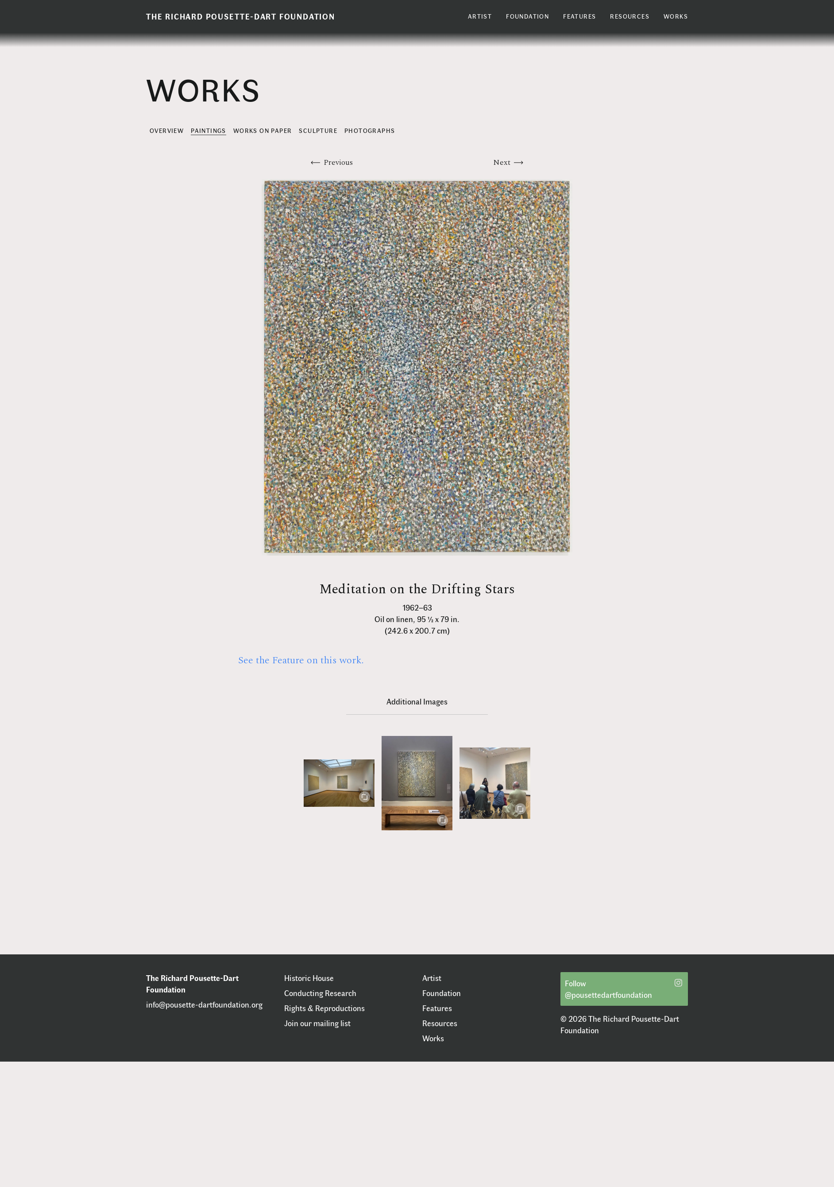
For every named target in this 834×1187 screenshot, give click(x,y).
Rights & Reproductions (324, 1008)
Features (437, 1008)
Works (433, 1038)
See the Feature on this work (300, 660)
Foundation (441, 993)
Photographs (369, 130)
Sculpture (318, 130)
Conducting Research (320, 993)
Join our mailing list (317, 1023)
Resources (439, 1023)
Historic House (309, 978)
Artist (431, 978)
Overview (167, 130)
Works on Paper (262, 130)
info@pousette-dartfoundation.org (204, 1004)
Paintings (208, 130)
